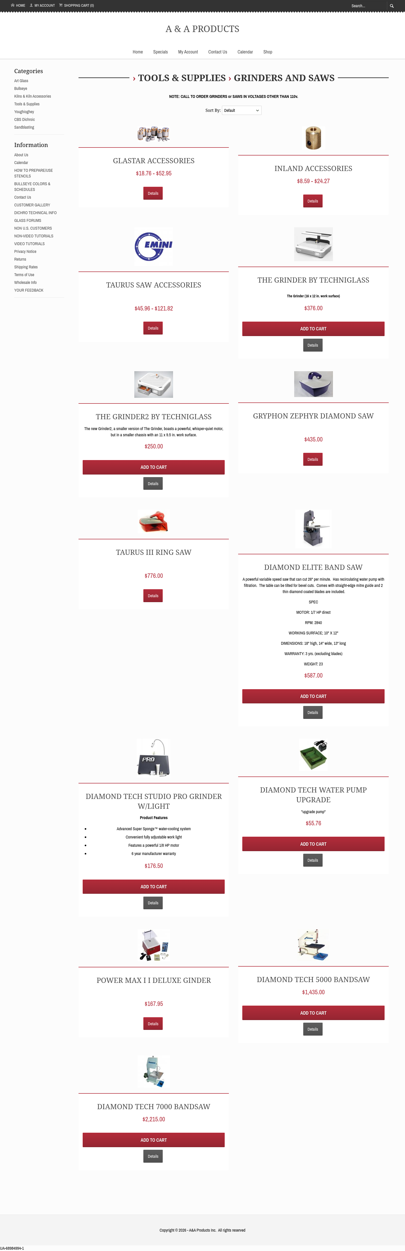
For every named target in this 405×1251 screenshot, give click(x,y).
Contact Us (217, 52)
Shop (267, 52)
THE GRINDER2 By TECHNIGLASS (154, 416)
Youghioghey (24, 111)
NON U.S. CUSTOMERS (33, 228)
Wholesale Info (25, 282)
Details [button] (153, 193)
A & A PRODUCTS (202, 28)
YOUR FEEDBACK (28, 290)
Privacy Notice (25, 251)
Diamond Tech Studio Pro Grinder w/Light (154, 801)
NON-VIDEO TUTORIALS (33, 236)
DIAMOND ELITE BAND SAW (313, 567)
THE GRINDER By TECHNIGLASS (313, 280)
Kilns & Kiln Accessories (32, 96)
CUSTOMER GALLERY (32, 205)
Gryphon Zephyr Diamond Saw (313, 416)
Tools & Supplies (182, 77)
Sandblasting (24, 127)
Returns (20, 259)
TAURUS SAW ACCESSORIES (153, 285)
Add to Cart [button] (313, 328)
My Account (42, 5)
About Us (21, 155)
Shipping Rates (25, 267)
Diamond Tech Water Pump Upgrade (313, 794)
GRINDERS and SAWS (284, 77)
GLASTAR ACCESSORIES (153, 160)
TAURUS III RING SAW (154, 552)
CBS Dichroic (24, 119)
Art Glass (21, 80)
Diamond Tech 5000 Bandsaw (313, 979)
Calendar (245, 52)
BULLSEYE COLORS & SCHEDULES (32, 186)
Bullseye (20, 88)
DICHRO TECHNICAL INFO (35, 212)
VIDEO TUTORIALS (29, 243)
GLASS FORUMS (27, 220)
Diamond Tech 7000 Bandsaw (154, 1106)
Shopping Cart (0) (76, 5)
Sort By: (214, 110)
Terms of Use (24, 274)
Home (18, 5)
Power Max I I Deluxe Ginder (154, 980)
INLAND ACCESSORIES (313, 168)
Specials (160, 52)
